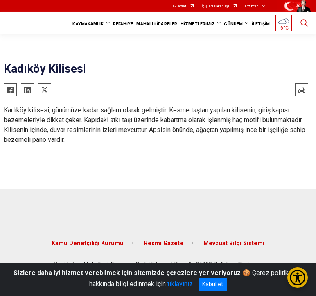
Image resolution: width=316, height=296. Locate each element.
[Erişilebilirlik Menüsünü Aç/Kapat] (297, 277)
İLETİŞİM (261, 24)
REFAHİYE (123, 24)
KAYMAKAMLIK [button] (88, 24)
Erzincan (251, 6)
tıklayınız (180, 284)
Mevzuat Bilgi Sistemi (233, 243)
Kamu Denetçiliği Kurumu (88, 243)
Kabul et (212, 284)
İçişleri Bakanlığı (215, 6)
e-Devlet (179, 6)
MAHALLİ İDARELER (156, 24)
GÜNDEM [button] (233, 24)
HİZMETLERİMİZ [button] (198, 24)
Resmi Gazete (163, 243)
